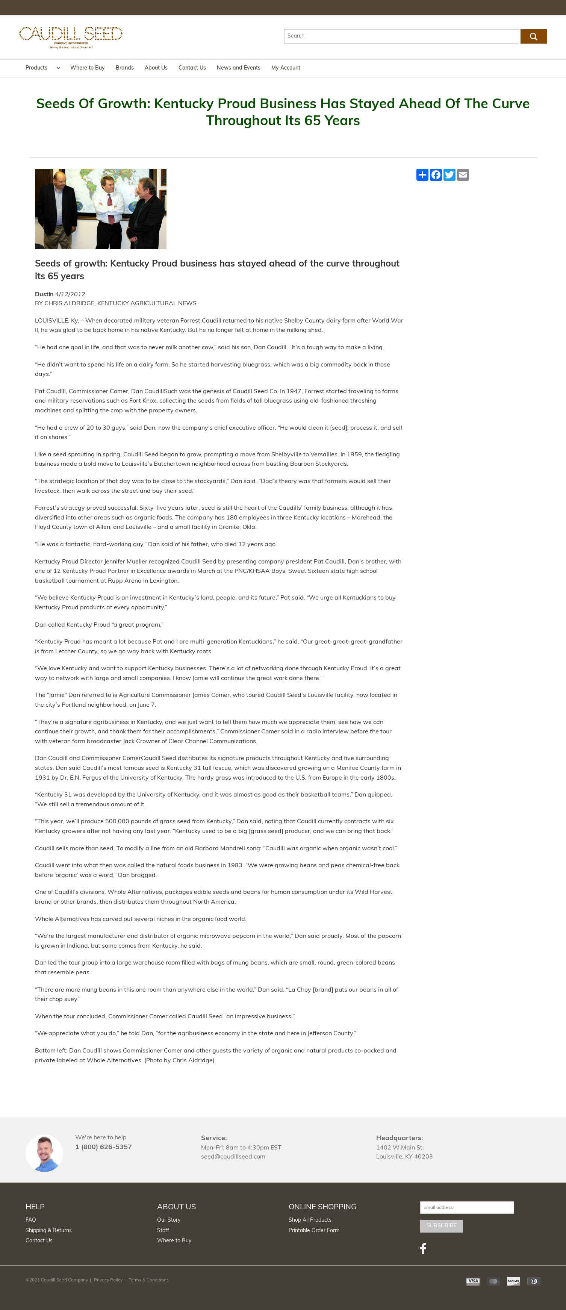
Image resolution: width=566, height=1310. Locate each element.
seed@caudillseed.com (233, 1157)
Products (36, 68)
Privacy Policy (108, 1280)
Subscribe (442, 1226)
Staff (163, 1231)
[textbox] (401, 36)
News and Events (238, 68)
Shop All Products (310, 1220)
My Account (285, 68)
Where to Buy (87, 68)
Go (534, 36)
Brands (125, 68)
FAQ (31, 1220)
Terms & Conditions (149, 1280)
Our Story (168, 1220)
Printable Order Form (314, 1231)
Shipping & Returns (49, 1231)
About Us (156, 68)
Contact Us (192, 68)
